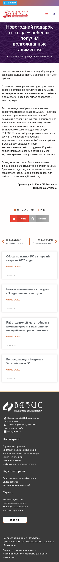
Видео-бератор (10, 482)
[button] (54, 14)
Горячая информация (14, 446)
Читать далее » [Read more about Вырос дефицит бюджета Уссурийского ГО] (13, 370)
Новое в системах (12, 460)
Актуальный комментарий (16, 485)
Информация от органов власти (36, 56)
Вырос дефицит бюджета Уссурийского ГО (24, 361)
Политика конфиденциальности (19, 550)
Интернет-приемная (13, 510)
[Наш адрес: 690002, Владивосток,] (29, 418)
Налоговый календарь (14, 503)
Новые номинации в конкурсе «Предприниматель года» (27, 291)
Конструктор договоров (15, 506)
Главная (13, 56)
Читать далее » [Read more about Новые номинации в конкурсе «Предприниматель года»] (13, 300)
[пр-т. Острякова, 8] (29, 422)
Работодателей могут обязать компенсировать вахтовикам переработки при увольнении (27, 326)
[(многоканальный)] (29, 428)
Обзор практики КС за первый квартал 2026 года (28, 258)
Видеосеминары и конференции (19, 450)
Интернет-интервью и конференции (21, 453)
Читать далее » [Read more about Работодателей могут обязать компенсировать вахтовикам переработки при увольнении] (13, 337)
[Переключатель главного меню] (47, 14)
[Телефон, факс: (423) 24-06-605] (29, 425)
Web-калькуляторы (13, 499)
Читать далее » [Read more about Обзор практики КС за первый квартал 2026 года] (13, 267)
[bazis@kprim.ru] (29, 431)
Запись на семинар (12, 457)
